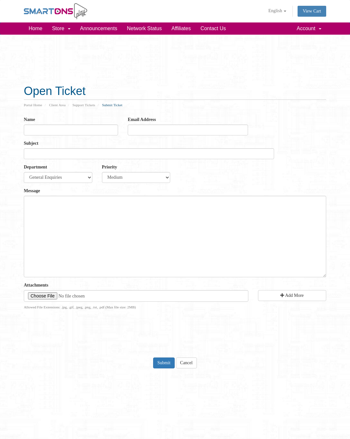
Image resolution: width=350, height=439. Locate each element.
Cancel (186, 362)
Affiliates (181, 28)
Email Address (142, 119)
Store (61, 28)
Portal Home (33, 105)
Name (29, 119)
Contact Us (213, 28)
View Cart (312, 11)
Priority (109, 167)
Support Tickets (83, 105)
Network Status (144, 28)
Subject (31, 143)
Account (309, 28)
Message (32, 190)
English (277, 10)
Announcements (98, 28)
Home (35, 28)
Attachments (36, 285)
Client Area (57, 105)
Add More (292, 295)
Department (35, 167)
